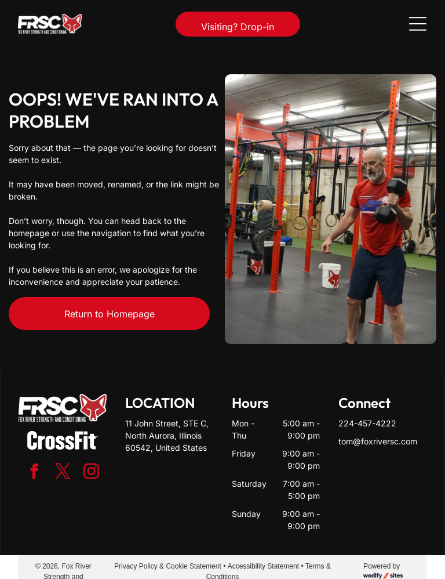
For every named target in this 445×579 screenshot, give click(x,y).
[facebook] (34, 473)
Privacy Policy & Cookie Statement (167, 566)
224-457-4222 (367, 423)
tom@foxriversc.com (377, 441)
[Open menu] (417, 23)
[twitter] (62, 473)
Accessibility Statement (263, 566)
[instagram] (91, 473)
